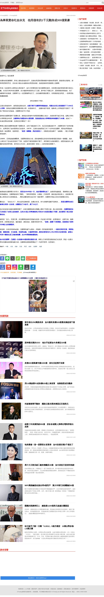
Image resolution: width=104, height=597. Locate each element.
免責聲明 (82, 589)
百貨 (20, 246)
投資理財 (23, 8)
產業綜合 (82, 8)
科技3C (66, 8)
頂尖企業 (40, 8)
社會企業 (99, 8)
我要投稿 (20, 589)
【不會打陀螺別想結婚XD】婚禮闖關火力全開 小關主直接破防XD (24, 278)
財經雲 (9, 8)
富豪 (16, 246)
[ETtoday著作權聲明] (29, 272)
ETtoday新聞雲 (4, 1)
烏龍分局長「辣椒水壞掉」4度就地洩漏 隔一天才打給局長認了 (97, 136)
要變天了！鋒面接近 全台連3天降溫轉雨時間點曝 (97, 148)
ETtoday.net (56, 591)
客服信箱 (53, 589)
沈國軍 (35, 246)
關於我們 (34, 589)
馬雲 (25, 246)
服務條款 (60, 589)
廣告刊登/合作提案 (43, 589)
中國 (7, 246)
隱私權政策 (67, 589)
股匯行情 (57, 8)
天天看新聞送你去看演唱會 (91, 163)
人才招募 (27, 589)
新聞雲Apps (19, 1)
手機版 (12, 1)
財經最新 (31, 8)
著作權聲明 (75, 589)
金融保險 (48, 8)
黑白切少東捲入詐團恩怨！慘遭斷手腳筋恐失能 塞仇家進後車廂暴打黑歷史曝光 (97, 106)
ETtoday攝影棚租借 (90, 197)
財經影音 (74, 8)
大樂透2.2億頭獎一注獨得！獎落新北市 (92, 28)
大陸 (11, 246)
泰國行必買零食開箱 (90, 173)
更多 (100, 85)
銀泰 (30, 246)
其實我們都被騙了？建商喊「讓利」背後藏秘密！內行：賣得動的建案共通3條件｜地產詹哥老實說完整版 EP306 (97, 121)
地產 (40, 246)
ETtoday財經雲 (82, 75)
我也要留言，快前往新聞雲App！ (37, 578)
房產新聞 (91, 8)
